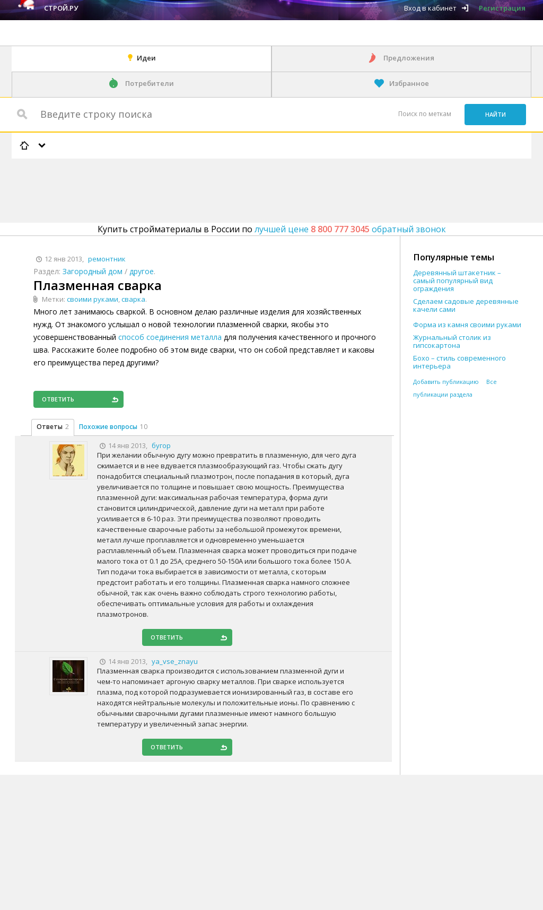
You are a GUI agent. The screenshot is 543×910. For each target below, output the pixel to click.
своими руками (92, 299)
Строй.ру (61, 8)
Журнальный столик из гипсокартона (452, 341)
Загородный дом (92, 271)
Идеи (146, 58)
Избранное (409, 83)
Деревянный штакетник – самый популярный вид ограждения (457, 281)
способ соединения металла (170, 337)
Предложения (408, 58)
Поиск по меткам (424, 113)
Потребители (149, 83)
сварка (133, 299)
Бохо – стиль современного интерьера (459, 362)
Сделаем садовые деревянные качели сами (466, 305)
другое (141, 271)
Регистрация (502, 8)
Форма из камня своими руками (467, 325)
